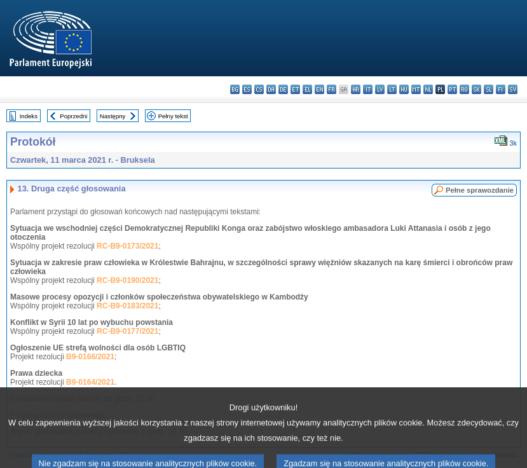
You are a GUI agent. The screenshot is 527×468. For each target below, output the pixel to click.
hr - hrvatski (355, 89)
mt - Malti (416, 89)
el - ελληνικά (307, 89)
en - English (319, 89)
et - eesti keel (295, 89)
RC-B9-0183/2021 (127, 305)
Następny (113, 116)
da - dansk (271, 89)
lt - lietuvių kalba (392, 89)
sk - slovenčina (476, 89)
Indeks (29, 116)
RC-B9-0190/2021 (127, 280)
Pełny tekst (173, 116)
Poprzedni (73, 116)
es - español (247, 89)
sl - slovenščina (488, 89)
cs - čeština (259, 89)
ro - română (464, 89)
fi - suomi (500, 89)
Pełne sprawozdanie (480, 190)
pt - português (452, 89)
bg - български (235, 89)
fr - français (331, 89)
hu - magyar (404, 89)
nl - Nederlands (428, 89)
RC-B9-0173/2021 (127, 246)
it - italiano (368, 89)
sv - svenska (512, 89)
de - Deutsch (283, 89)
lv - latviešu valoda (380, 89)
